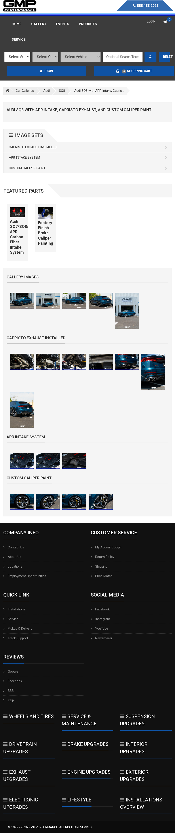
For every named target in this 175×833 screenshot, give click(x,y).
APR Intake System (88, 157)
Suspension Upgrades (137, 720)
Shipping (99, 566)
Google (10, 672)
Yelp (8, 700)
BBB (8, 691)
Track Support (15, 638)
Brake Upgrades (85, 744)
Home (16, 24)
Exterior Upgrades (134, 775)
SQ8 (62, 91)
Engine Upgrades (86, 772)
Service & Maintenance (79, 720)
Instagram (100, 619)
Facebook (100, 609)
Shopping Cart (134, 71)
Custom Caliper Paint (88, 168)
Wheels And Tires (28, 716)
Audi (46, 91)
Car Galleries (25, 91)
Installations (14, 609)
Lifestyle (76, 800)
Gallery (38, 24)
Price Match (101, 576)
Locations (12, 566)
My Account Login (106, 547)
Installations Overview (141, 803)
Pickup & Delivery (17, 628)
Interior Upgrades (133, 747)
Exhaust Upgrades (17, 775)
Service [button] (19, 39)
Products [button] (88, 24)
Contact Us (13, 547)
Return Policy (102, 557)
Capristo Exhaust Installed (88, 147)
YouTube (99, 628)
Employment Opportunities (24, 576)
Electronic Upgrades (20, 803)
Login (46, 71)
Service (10, 619)
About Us (12, 557)
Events (62, 24)
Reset (167, 56)
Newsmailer (101, 638)
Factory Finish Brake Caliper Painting (45, 233)
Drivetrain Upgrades (20, 747)
